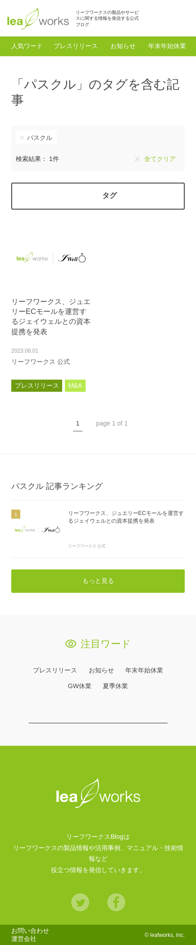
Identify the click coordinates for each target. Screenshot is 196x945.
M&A (75, 385)
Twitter (80, 902)
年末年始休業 (167, 45)
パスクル (39, 137)
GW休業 (79, 686)
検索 (180, 18)
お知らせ (123, 45)
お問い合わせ (30, 930)
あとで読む (82, 362)
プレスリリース (76, 45)
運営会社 (23, 938)
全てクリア (160, 158)
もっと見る (98, 580)
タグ (109, 195)
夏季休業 (115, 686)
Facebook (116, 902)
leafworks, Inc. (167, 935)
